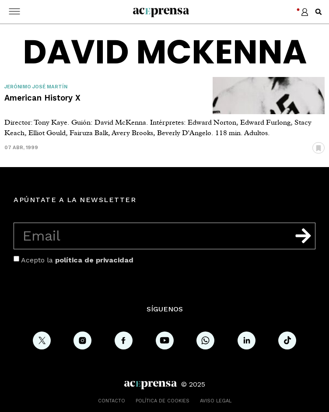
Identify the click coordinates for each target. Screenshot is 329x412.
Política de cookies (162, 401)
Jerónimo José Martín (35, 87)
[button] (318, 12)
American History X (42, 97)
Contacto (111, 401)
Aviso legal (215, 401)
